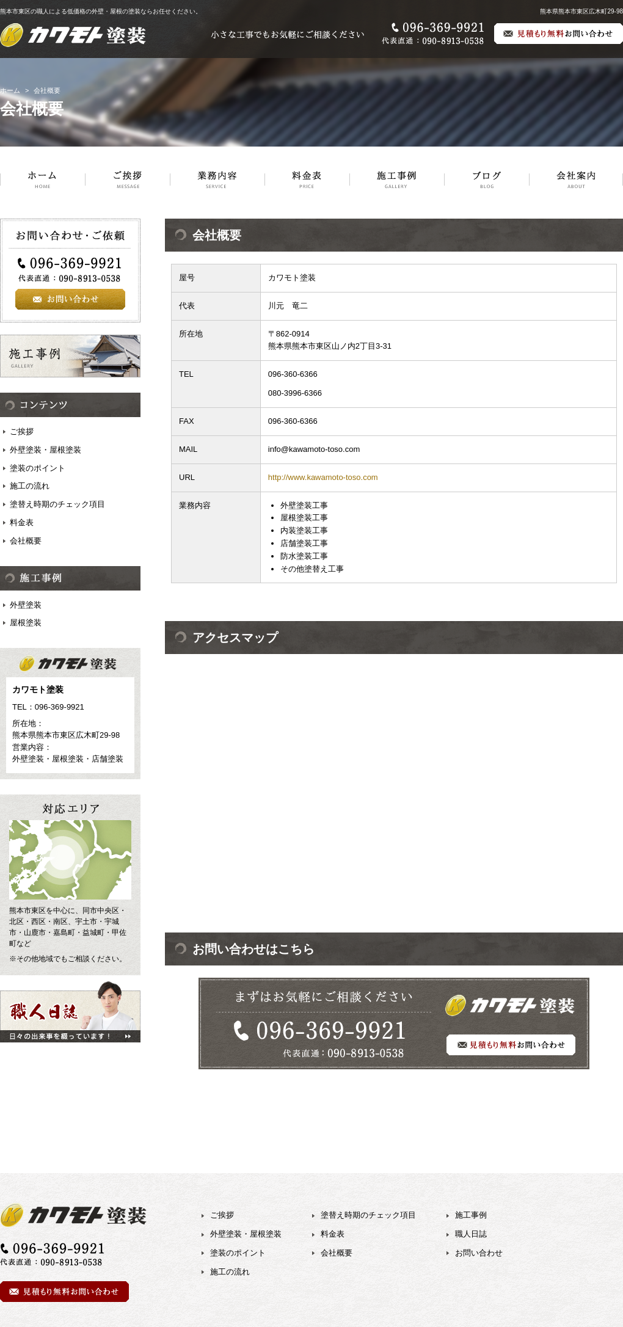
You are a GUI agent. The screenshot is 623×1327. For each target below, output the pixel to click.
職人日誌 (471, 1233)
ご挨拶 (22, 431)
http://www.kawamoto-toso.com (323, 477)
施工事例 (471, 1215)
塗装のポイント (37, 468)
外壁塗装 (26, 604)
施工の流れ (29, 485)
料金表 (22, 522)
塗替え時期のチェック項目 (57, 504)
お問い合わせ (479, 1252)
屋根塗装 (26, 622)
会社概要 (26, 540)
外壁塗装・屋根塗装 (45, 449)
